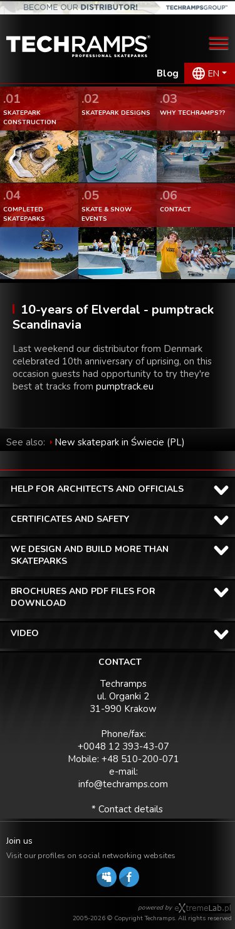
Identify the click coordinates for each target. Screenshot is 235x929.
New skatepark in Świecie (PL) (120, 442)
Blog (168, 73)
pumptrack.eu (125, 386)
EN (213, 74)
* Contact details (127, 809)
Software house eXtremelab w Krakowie (203, 908)
